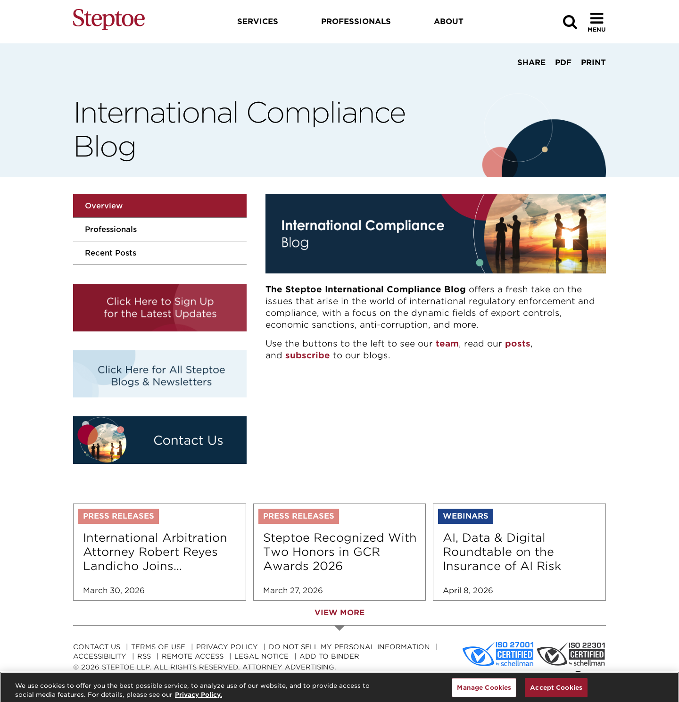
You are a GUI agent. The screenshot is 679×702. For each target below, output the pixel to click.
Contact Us (96, 647)
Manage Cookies (484, 691)
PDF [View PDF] (563, 62)
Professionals (111, 229)
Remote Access (193, 656)
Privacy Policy (227, 647)
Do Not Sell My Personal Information (349, 647)
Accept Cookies (556, 691)
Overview (104, 205)
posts (517, 343)
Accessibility (99, 656)
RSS (144, 656)
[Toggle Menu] (597, 22)
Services (257, 21)
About (449, 21)
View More (339, 612)
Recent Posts (110, 252)
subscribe (307, 355)
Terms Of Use (158, 647)
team (447, 343)
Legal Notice (261, 656)
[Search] (570, 22)
